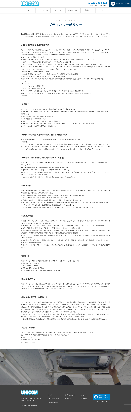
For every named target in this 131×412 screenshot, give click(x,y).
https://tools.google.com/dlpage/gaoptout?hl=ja (60, 177)
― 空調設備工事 (53, 402)
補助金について (70, 395)
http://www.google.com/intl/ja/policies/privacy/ (55, 170)
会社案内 (84, 399)
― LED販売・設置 (53, 399)
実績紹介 (68, 399)
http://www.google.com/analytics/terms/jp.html (53, 167)
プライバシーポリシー (101, 401)
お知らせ (84, 395)
